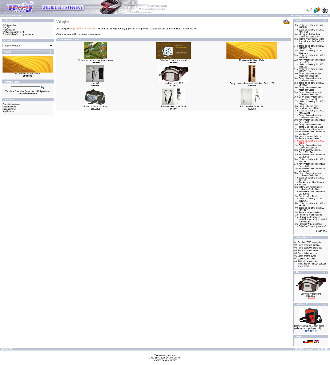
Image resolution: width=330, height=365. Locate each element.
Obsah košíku (309, 16)
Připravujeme (9, 30)
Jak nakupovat (9, 109)
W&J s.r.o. (6, 16)
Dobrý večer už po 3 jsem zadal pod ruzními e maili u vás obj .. (309, 327)
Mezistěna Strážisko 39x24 (27, 74)
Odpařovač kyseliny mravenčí (173, 60)
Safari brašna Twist (307, 256)
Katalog (18, 16)
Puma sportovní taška (308, 250)
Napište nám (8, 111)
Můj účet (294, 16)
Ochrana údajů (9, 107)
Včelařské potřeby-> (12, 32)
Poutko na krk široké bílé (251, 106)
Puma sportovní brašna (308, 245)
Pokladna (323, 16)
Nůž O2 (95, 83)
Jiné (4, 27)
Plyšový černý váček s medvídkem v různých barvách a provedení (312, 263)
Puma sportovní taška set (95, 106)
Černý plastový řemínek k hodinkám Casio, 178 (252, 83)
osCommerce (171, 360)
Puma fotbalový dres (307, 253)
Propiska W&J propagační (310, 242)
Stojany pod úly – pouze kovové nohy (95, 60)
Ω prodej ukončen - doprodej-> (17, 34)
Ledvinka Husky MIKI (174, 83)
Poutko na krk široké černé (173, 106)
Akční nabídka (9, 25)
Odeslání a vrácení (11, 104)
